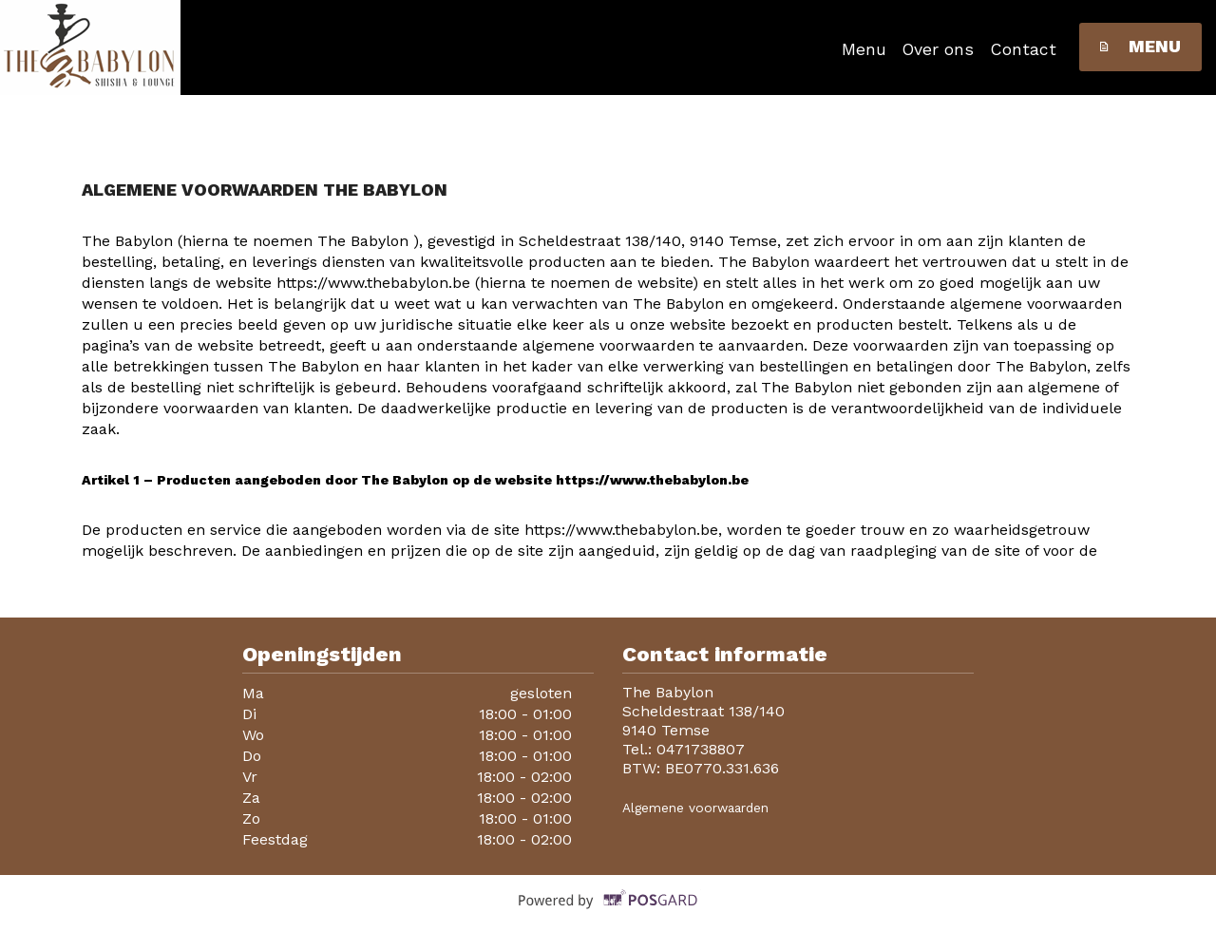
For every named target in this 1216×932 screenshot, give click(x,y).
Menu (864, 49)
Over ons (938, 49)
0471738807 (700, 749)
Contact (1023, 49)
